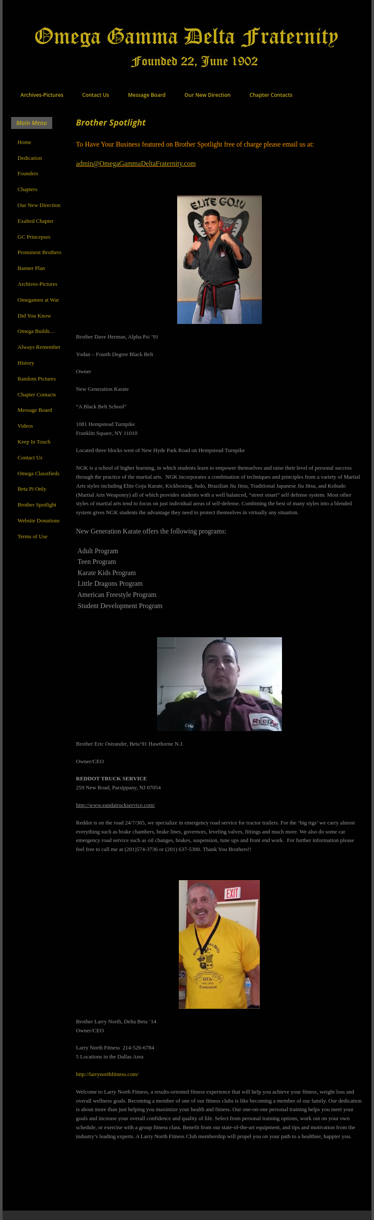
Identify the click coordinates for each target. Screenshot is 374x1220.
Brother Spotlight (37, 504)
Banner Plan (31, 268)
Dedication (30, 158)
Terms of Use (32, 536)
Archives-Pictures (42, 95)
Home (24, 142)
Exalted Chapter (35, 221)
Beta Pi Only (32, 489)
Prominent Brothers (39, 252)
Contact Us (95, 95)
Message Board (147, 95)
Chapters (27, 189)
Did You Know (34, 315)
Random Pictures (37, 378)
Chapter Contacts (270, 95)
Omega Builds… (36, 331)
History (26, 363)
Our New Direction (207, 95)
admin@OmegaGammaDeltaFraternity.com (136, 163)
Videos (25, 426)
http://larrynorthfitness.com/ (107, 1074)
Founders (28, 173)
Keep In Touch (34, 441)
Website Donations (38, 520)
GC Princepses (34, 237)
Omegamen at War (38, 300)
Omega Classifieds (38, 473)
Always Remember (39, 347)
